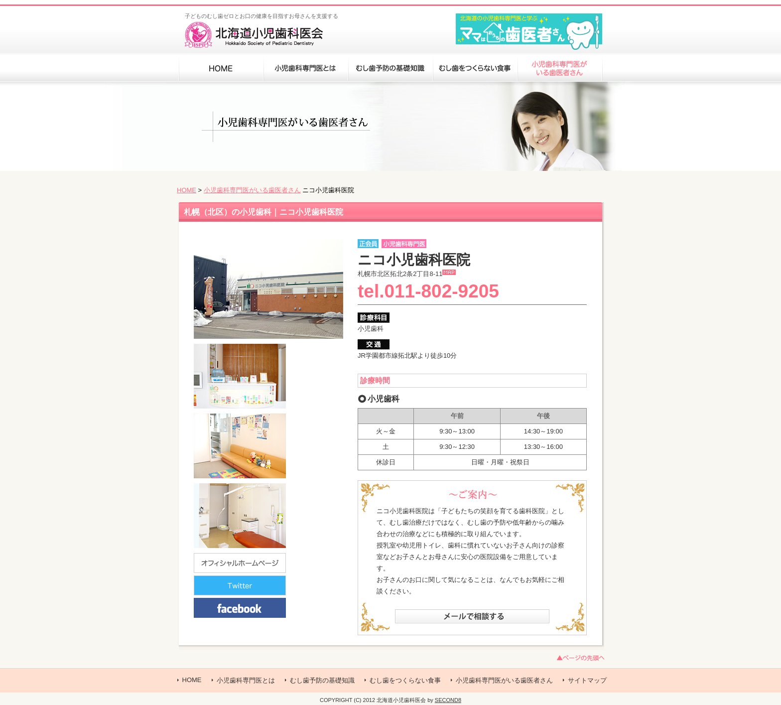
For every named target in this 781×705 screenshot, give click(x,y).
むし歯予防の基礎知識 (322, 680)
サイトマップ (587, 680)
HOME (186, 190)
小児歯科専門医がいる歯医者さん (252, 190)
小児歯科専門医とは (246, 680)
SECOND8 (448, 700)
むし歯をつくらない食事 (405, 680)
